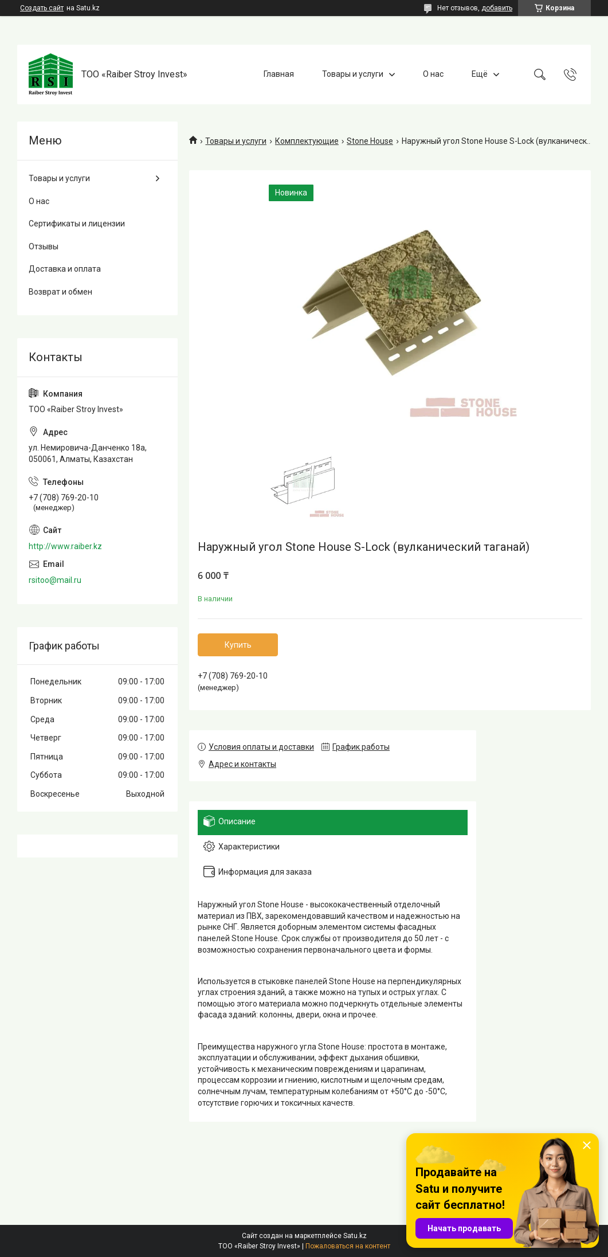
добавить (496, 8)
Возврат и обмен (60, 291)
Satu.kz (355, 1236)
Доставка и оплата (65, 268)
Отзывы (43, 246)
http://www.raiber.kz (65, 546)
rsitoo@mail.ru (55, 580)
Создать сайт (42, 8)
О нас (433, 74)
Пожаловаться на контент (347, 1246)
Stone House (370, 141)
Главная (279, 74)
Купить (238, 644)
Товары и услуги (352, 74)
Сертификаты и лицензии (77, 223)
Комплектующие (307, 141)
